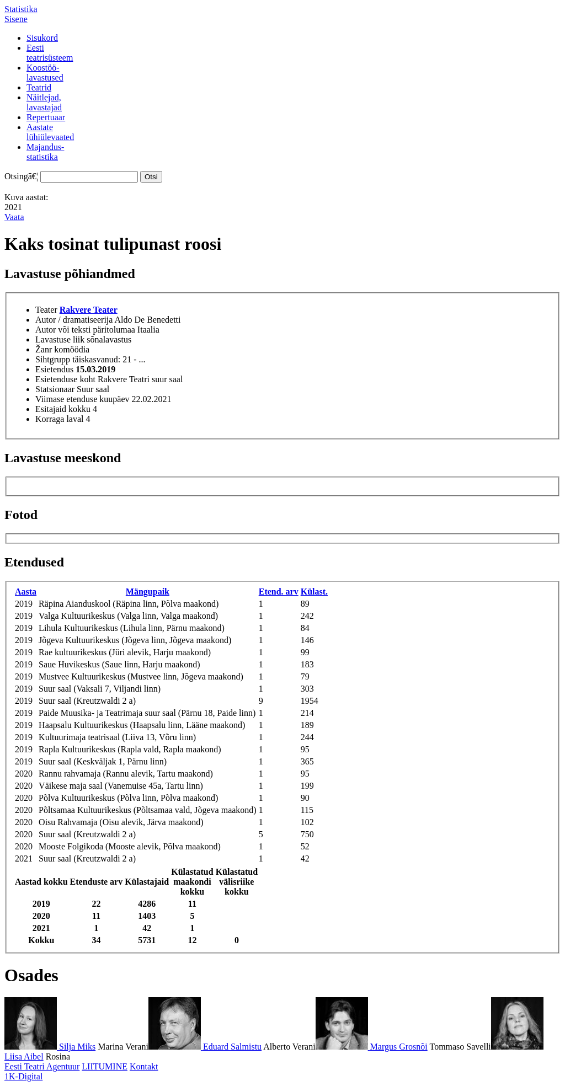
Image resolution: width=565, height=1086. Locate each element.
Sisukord (42, 37)
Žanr (43, 349)
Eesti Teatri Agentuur (41, 1066)
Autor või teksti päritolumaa (85, 329)
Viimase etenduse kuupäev (82, 399)
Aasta (25, 591)
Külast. (314, 591)
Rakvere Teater (89, 309)
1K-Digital (23, 1076)
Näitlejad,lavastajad (44, 102)
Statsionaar (54, 389)
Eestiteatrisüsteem (49, 52)
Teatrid (38, 87)
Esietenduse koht (65, 379)
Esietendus (54, 369)
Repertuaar (45, 117)
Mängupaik (147, 591)
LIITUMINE (104, 1066)
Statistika (21, 9)
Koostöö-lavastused (44, 72)
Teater (46, 309)
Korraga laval (59, 419)
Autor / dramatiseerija (74, 319)
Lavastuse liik (59, 339)
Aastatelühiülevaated (50, 132)
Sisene (16, 19)
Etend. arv (279, 591)
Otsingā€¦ (21, 176)
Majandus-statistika (45, 152)
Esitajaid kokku (62, 409)
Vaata (14, 217)
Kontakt (144, 1066)
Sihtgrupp (52, 359)
